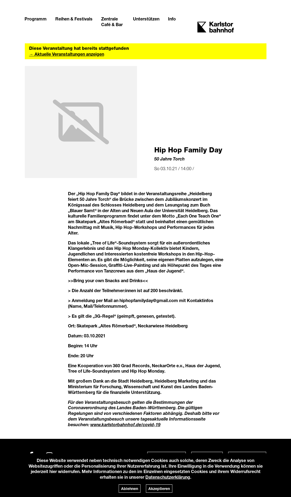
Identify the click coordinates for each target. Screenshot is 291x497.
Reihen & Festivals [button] (74, 18)
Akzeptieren (159, 488)
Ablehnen (129, 488)
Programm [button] (36, 18)
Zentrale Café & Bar (112, 21)
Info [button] (172, 18)
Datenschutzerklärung (167, 477)
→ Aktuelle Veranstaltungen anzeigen (66, 54)
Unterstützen (146, 18)
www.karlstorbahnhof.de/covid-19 (125, 424)
